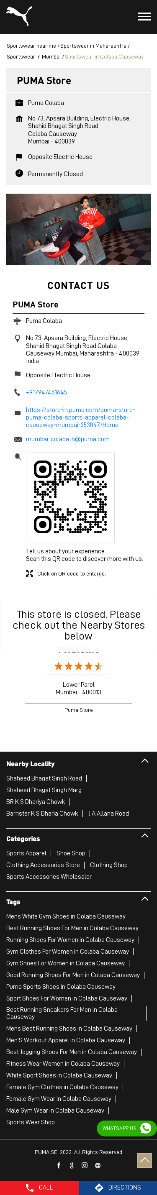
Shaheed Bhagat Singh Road (44, 778)
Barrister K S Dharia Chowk (42, 813)
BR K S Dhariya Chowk (35, 801)
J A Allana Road (108, 813)
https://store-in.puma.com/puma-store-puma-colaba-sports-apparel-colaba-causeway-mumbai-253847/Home (80, 418)
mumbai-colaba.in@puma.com (68, 439)
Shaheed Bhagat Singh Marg (44, 790)
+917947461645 (46, 392)
